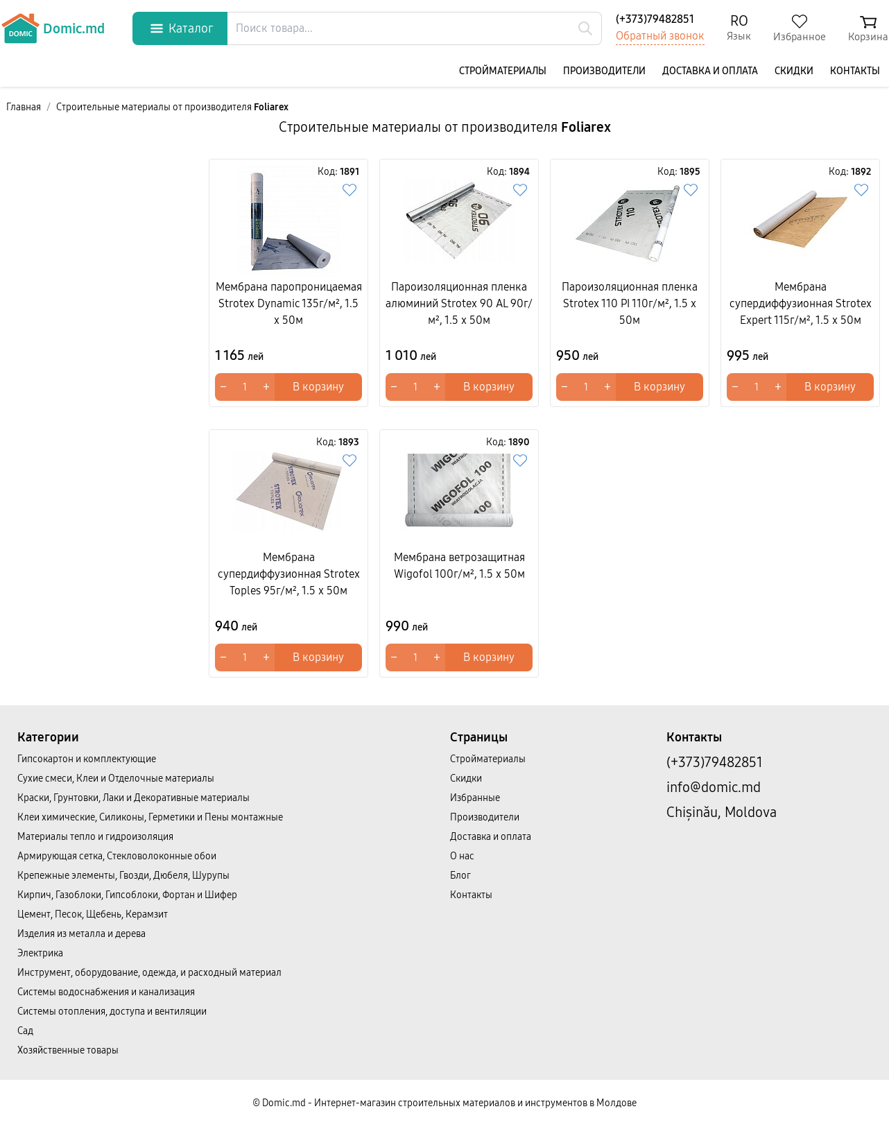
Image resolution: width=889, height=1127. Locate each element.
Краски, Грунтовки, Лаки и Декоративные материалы (133, 798)
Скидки (794, 71)
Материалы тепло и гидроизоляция (95, 837)
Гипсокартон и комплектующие (86, 759)
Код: (338, 172)
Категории (48, 737)
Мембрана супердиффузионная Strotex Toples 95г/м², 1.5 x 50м (289, 574)
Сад (25, 1031)
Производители (604, 71)
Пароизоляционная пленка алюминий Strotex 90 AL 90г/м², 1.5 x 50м (459, 303)
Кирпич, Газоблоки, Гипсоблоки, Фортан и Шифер (127, 895)
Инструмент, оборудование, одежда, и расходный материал (149, 973)
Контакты (855, 71)
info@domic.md (713, 787)
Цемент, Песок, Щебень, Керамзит (92, 914)
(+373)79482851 (655, 19)
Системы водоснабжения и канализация (106, 992)
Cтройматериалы (502, 71)
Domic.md (53, 28)
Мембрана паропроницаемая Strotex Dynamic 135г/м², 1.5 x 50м (289, 303)
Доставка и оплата (710, 71)
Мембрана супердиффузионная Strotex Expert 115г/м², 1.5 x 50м (801, 303)
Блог (460, 875)
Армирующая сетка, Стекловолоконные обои (116, 856)
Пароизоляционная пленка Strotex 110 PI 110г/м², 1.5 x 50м (630, 303)
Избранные (475, 798)
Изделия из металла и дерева (81, 934)
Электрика (40, 953)
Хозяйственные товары (68, 1050)
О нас (462, 856)
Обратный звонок (660, 35)
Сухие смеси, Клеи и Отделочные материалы (115, 778)
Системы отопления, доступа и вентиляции (112, 1011)
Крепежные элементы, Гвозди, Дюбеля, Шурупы (123, 875)
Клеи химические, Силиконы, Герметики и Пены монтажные (150, 817)
